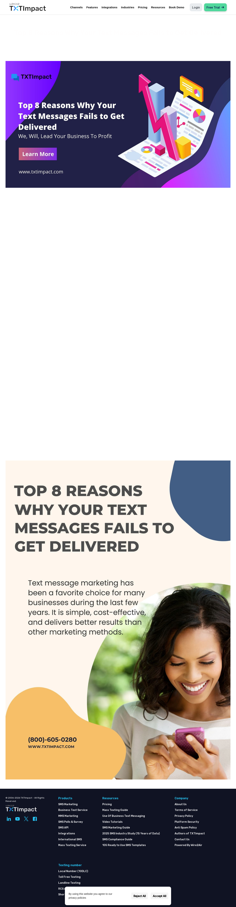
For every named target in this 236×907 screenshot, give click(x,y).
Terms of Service (186, 810)
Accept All (159, 896)
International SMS (70, 839)
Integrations (109, 7)
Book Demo (176, 7)
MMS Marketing (68, 816)
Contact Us (182, 839)
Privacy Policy (184, 816)
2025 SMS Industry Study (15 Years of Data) (131, 833)
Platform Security (187, 821)
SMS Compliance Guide (117, 839)
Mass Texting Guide (115, 810)
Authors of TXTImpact (190, 833)
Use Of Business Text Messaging (123, 816)
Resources (158, 7)
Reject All (139, 896)
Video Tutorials (112, 821)
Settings (123, 896)
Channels (76, 7)
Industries (127, 7)
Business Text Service (73, 810)
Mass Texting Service (72, 845)
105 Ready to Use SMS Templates (124, 845)
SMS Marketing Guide (116, 827)
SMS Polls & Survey (70, 821)
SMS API (63, 827)
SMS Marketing (68, 804)
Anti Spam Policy (186, 827)
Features (92, 7)
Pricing (142, 7)
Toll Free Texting (69, 877)
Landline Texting (69, 882)
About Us (181, 804)
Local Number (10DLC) (73, 871)
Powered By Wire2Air (188, 845)
